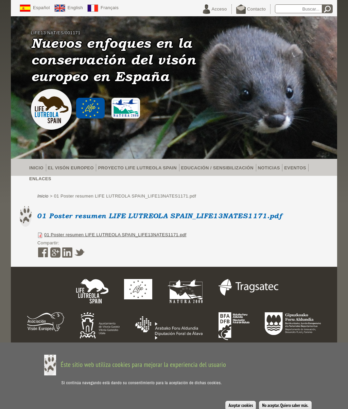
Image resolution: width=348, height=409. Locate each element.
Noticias (269, 167)
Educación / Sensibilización (217, 167)
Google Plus (55, 252)
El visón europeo (71, 167)
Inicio (36, 167)
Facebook (42, 252)
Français (110, 7)
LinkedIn (67, 252)
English (75, 7)
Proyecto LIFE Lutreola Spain (137, 167)
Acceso (219, 9)
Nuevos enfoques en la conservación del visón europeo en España (113, 59)
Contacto (256, 9)
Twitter (79, 252)
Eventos (295, 167)
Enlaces (40, 178)
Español (41, 7)
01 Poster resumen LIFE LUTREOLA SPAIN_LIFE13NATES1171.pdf (115, 234)
